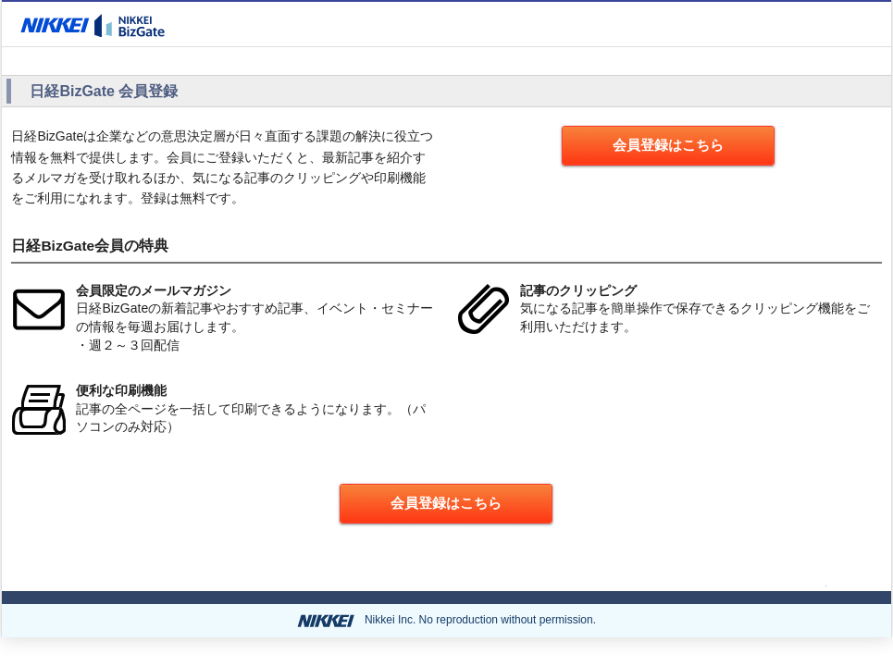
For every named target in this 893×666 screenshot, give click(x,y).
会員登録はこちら (668, 145)
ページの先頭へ (773, 582)
